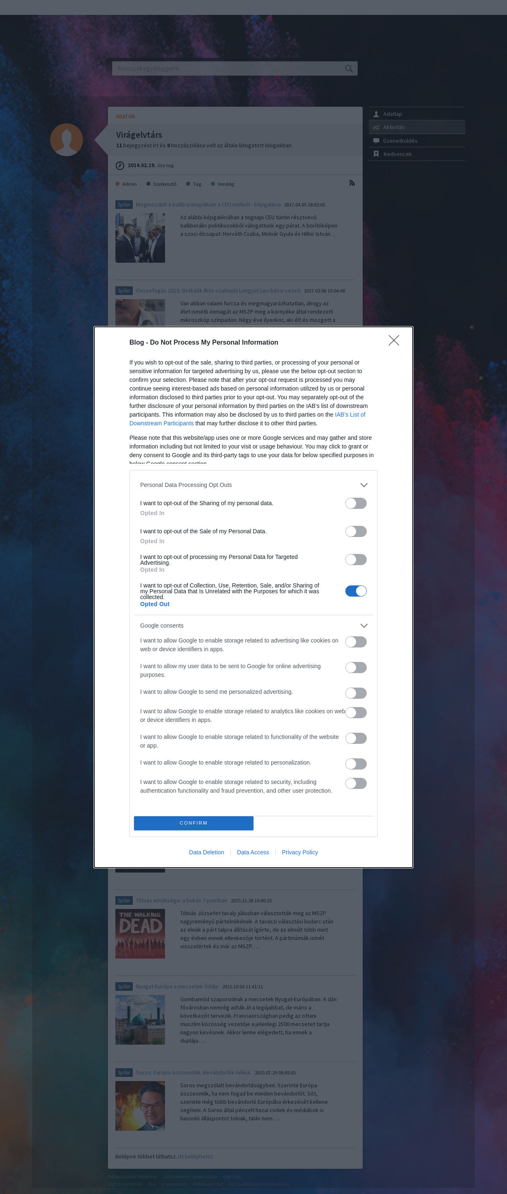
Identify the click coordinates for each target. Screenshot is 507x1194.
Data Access (253, 852)
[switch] (356, 503)
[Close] (396, 343)
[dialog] (253, 597)
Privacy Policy (300, 852)
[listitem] (253, 485)
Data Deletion (206, 852)
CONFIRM (193, 823)
